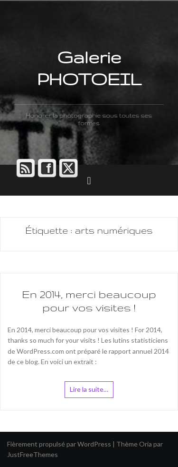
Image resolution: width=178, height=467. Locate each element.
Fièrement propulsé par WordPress (59, 444)
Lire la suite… (89, 389)
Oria (145, 444)
